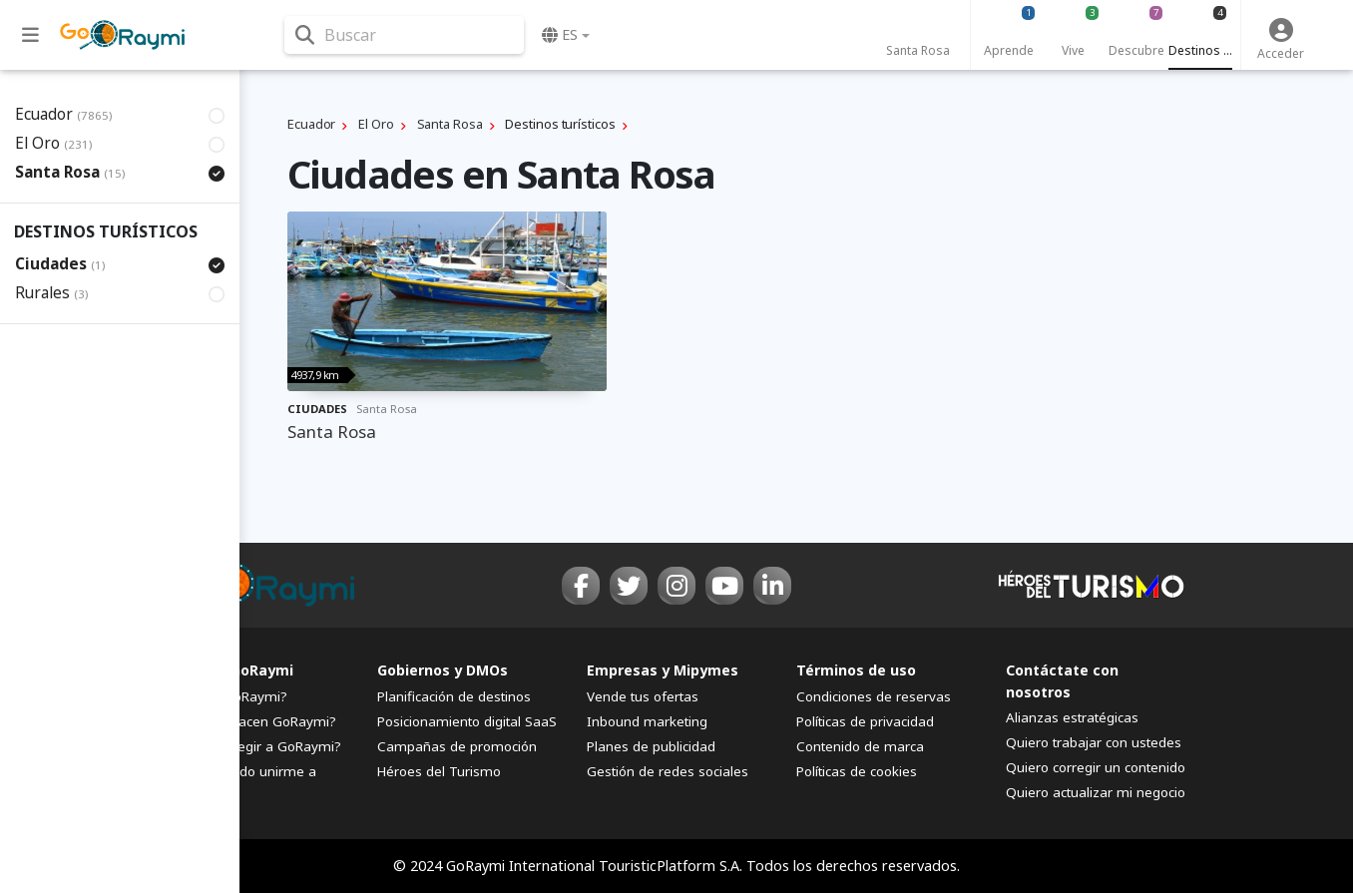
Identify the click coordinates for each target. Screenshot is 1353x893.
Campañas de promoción (457, 746)
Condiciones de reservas (873, 696)
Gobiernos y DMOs (442, 670)
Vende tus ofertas (642, 696)
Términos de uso (856, 670)
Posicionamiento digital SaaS (467, 721)
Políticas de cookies (856, 771)
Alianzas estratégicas (1072, 717)
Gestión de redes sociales (667, 771)
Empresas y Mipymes (662, 670)
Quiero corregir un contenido (1095, 767)
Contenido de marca (860, 746)
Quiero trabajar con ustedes (1093, 742)
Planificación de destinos (454, 696)
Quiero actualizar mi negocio (1095, 792)
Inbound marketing (647, 721)
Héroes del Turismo (439, 771)
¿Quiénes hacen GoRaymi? (252, 721)
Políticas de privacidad (865, 721)
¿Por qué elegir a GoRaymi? (254, 746)
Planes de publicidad (651, 746)
